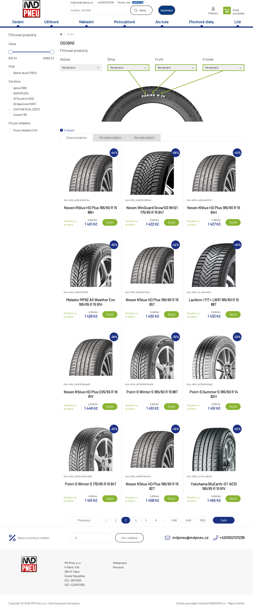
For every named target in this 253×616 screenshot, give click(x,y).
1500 (203, 520)
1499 (188, 520)
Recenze (118, 567)
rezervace (167, 10)
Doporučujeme (76, 137)
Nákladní (86, 21)
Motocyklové (124, 21)
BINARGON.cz (216, 603)
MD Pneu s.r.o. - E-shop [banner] (31, 9)
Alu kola (161, 21)
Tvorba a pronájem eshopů (192, 603)
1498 (174, 520)
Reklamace (120, 563)
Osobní (18, 21)
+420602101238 (105, 2)
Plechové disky (201, 21)
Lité (237, 21)
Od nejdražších (144, 137)
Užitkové (51, 21)
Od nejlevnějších (110, 137)
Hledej (142, 10)
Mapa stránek (236, 603)
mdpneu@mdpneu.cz (82, 2)
